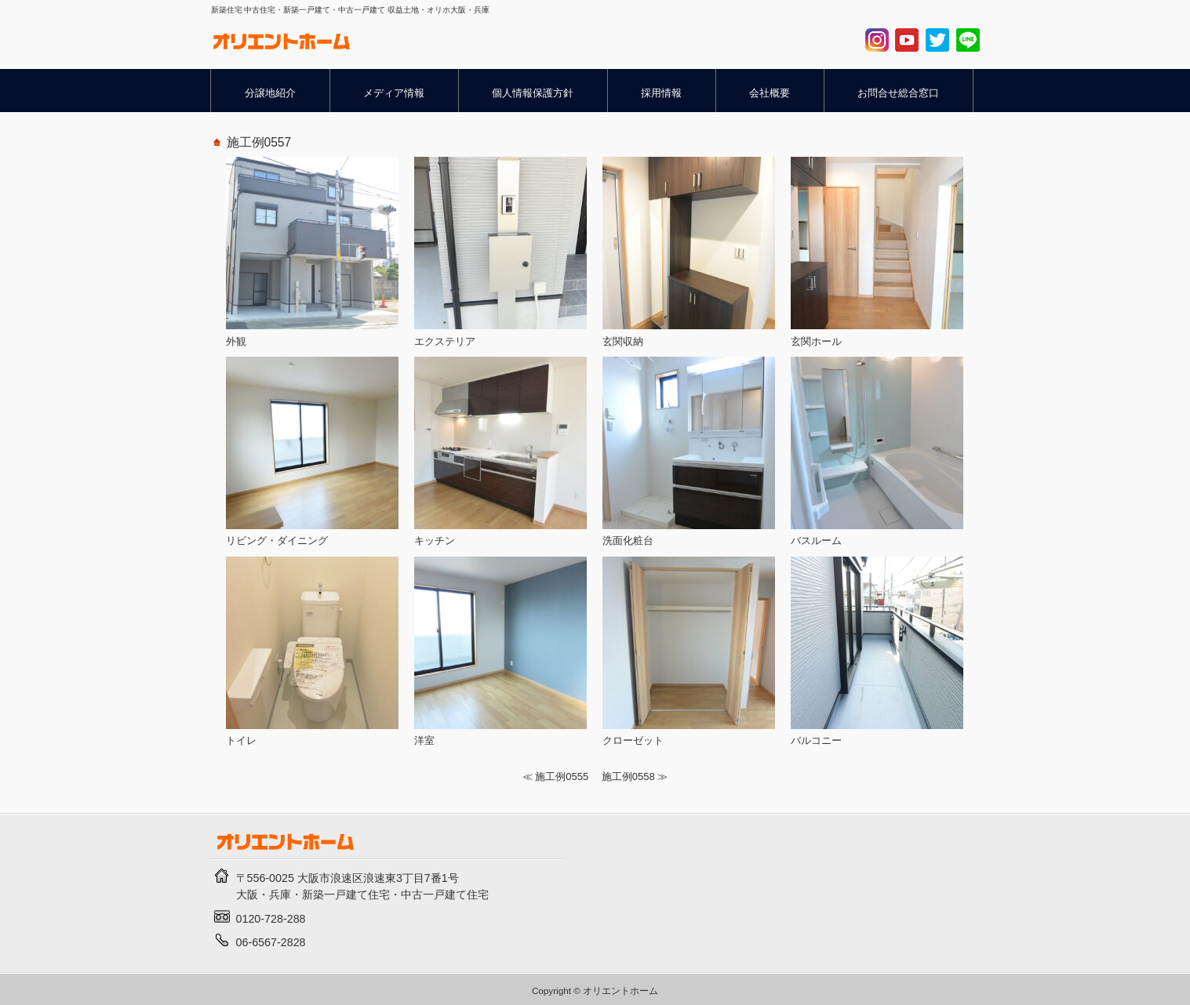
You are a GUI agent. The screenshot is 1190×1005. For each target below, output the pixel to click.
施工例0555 (561, 776)
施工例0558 (628, 776)
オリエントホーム (620, 990)
